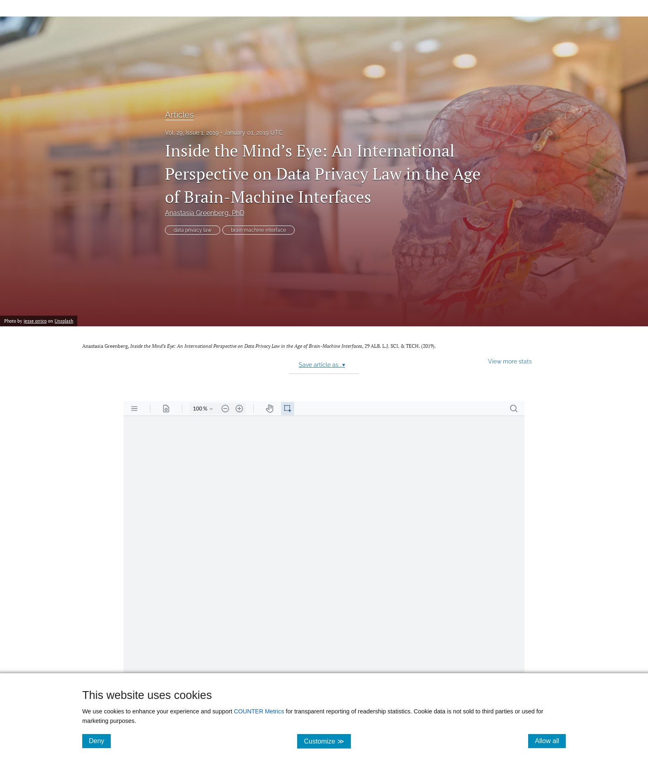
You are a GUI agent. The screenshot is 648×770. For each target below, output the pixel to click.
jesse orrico (35, 321)
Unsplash (64, 321)
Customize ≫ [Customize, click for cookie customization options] (327, 741)
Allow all (550, 740)
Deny (100, 740)
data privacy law (193, 230)
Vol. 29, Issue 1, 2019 (192, 132)
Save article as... (322, 364)
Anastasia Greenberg (204, 213)
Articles (179, 115)
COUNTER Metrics (259, 711)
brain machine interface (258, 230)
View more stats (510, 361)
